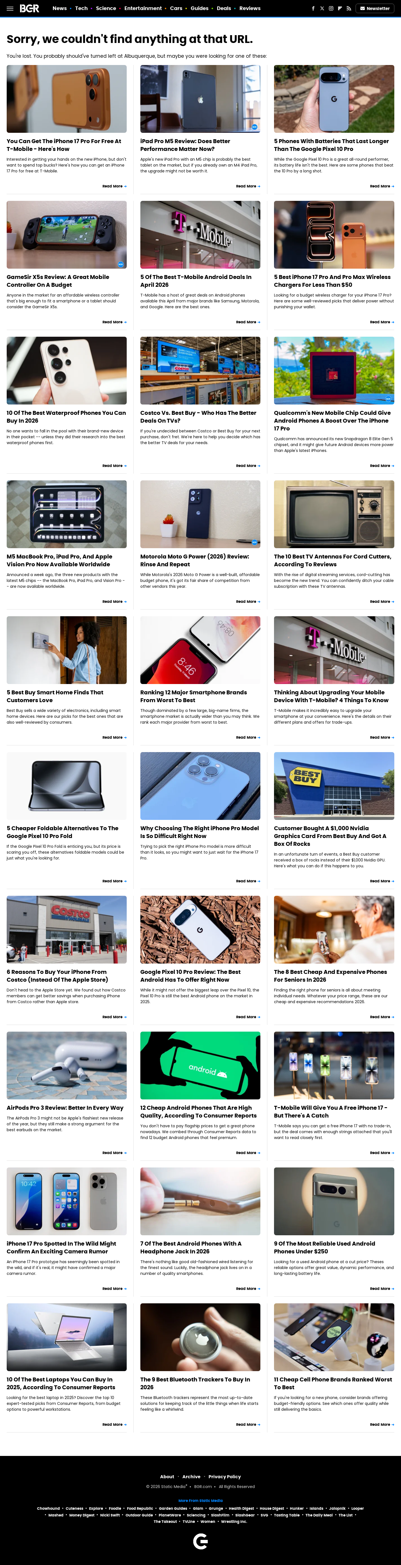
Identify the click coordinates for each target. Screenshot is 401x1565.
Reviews (250, 8)
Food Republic (140, 1508)
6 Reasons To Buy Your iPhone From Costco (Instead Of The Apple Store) (57, 975)
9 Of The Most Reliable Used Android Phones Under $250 (324, 1247)
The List (346, 1515)
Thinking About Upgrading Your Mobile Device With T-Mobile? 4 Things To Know (331, 696)
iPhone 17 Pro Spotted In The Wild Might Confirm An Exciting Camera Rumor (61, 1247)
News (60, 8)
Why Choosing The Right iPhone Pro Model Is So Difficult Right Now (199, 832)
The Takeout (165, 1521)
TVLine (189, 1521)
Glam (198, 1508)
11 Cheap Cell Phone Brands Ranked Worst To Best (333, 1383)
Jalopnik (337, 1508)
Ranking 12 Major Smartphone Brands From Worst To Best (193, 696)
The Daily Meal (319, 1515)
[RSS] (349, 8)
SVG (264, 1515)
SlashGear (245, 1515)
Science (106, 8)
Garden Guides (173, 1508)
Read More (112, 186)
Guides (200, 8)
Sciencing (196, 1515)
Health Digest (241, 1508)
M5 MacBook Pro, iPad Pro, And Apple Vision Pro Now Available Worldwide (59, 560)
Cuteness (74, 1508)
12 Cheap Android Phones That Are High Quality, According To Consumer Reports (198, 1111)
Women (207, 1521)
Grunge (216, 1508)
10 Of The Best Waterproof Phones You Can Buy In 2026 (66, 416)
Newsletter (375, 8)
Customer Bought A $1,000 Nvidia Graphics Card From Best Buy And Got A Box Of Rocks (330, 836)
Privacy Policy (225, 1477)
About (167, 1477)
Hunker (297, 1508)
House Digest (272, 1508)
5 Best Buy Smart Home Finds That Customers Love (55, 696)
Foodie (115, 1508)
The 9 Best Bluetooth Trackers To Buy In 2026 (195, 1383)
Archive (191, 1477)
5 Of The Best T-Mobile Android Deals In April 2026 (195, 280)
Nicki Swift (110, 1515)
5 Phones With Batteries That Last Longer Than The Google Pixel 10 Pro (331, 145)
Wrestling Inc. (234, 1521)
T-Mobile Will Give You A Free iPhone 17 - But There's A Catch (331, 1111)
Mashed (55, 1515)
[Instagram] (331, 8)
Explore (96, 1508)
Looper (357, 1508)
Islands (316, 1508)
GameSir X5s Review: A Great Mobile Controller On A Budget (58, 280)
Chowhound (48, 1508)
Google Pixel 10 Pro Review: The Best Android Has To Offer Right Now (190, 975)
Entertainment (143, 8)
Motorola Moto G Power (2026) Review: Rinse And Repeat (194, 560)
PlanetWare (170, 1515)
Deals (224, 8)
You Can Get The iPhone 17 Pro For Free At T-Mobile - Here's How (64, 145)
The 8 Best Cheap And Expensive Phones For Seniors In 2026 (330, 975)
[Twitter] (322, 8)
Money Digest (81, 1515)
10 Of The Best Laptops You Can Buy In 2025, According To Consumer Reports (61, 1383)
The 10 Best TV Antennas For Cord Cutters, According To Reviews (333, 560)
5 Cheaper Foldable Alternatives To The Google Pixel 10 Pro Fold (62, 832)
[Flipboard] (340, 8)
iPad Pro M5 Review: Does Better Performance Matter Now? (185, 145)
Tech (81, 8)
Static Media (173, 1487)
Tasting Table (287, 1515)
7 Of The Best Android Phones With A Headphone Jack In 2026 (191, 1247)
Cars (176, 8)
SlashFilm (220, 1515)
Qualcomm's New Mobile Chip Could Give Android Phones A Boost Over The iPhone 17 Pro (332, 420)
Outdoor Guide (139, 1515)
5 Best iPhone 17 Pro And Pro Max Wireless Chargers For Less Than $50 (332, 280)
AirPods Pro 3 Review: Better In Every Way (65, 1107)
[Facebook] (313, 8)
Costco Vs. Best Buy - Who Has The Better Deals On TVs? (198, 416)
